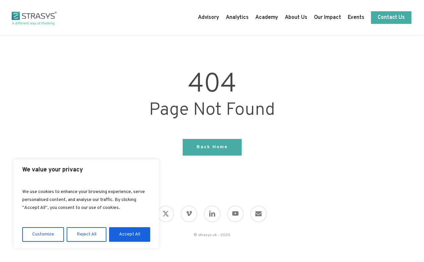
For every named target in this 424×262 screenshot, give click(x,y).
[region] (86, 204)
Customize (43, 234)
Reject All (86, 234)
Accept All (129, 234)
